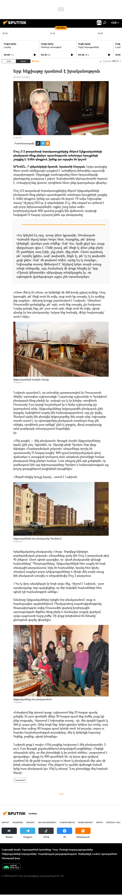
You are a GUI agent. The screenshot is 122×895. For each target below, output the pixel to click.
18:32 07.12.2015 (21, 77)
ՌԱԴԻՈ (99, 822)
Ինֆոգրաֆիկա (67, 822)
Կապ (55, 849)
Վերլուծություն (47, 822)
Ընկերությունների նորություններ (19, 853)
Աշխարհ (30, 822)
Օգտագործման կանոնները (36, 849)
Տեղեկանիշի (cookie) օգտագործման (97, 853)
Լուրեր (7, 47)
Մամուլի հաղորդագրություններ (76, 849)
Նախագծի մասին (11, 849)
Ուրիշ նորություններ (88, 47)
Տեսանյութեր (85, 822)
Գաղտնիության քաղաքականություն (57, 853)
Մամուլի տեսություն (51, 47)
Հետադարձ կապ (11, 858)
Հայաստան (20, 780)
